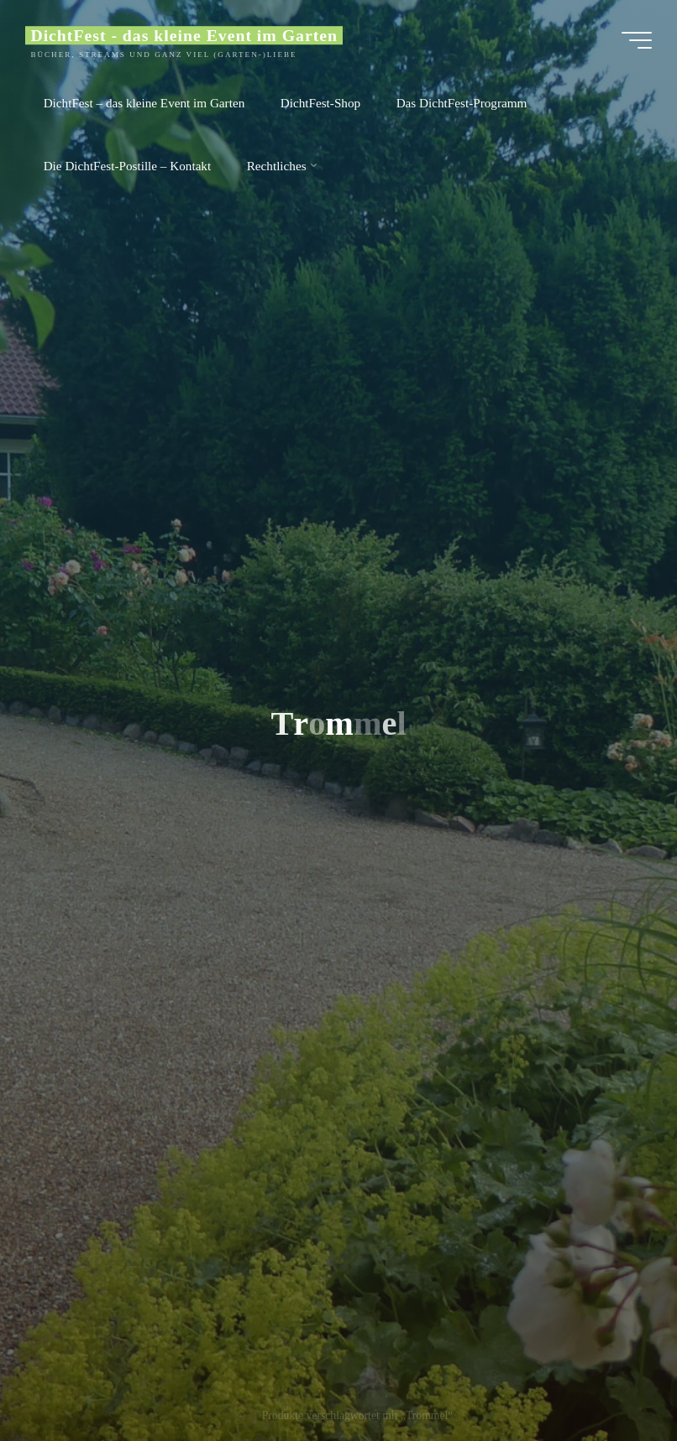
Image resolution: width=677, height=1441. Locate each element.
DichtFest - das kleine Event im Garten (184, 35)
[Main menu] (637, 40)
